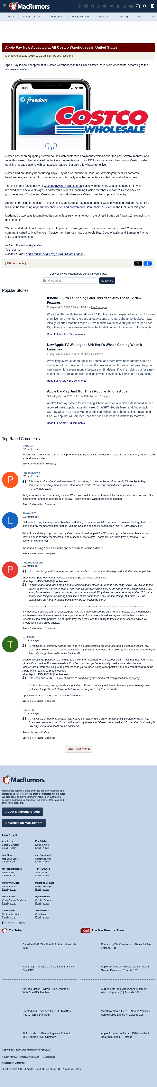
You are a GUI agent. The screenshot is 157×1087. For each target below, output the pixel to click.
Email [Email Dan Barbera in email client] (5, 902)
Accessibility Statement (13, 1063)
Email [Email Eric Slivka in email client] (38, 847)
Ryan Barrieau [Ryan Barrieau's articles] (43, 896)
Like (42, 463)
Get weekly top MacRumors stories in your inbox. (79, 273)
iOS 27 (10, 16)
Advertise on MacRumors (23, 822)
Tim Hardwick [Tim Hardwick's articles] (42, 868)
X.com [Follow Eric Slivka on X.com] (46, 847)
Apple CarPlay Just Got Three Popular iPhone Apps (89, 391)
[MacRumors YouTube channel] (111, 6)
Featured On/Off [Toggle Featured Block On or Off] (11, 1069)
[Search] (146, 6)
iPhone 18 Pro (31, 16)
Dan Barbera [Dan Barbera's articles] (8, 896)
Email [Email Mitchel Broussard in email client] (5, 875)
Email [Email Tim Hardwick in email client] (38, 875)
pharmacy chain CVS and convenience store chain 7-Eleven (74, 207)
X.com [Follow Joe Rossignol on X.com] (46, 861)
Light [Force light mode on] (71, 1069)
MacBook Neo (80, 16)
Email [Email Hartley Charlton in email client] (5, 889)
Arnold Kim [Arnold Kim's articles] (8, 840)
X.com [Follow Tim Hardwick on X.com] (46, 875)
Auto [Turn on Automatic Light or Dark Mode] (65, 1069)
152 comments (15, 263)
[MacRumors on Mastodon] (105, 6)
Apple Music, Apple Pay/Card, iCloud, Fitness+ (55, 253)
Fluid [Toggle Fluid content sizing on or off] (46, 1069)
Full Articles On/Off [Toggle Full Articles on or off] (32, 1069)
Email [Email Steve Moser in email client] (5, 916)
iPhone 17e (104, 16)
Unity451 (28, 445)
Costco (16, 249)
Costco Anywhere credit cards (63, 185)
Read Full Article (56, 334)
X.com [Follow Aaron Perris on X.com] (46, 916)
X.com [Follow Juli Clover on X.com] (13, 861)
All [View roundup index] (152, 16)
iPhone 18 (143, 16)
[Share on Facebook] (148, 263)
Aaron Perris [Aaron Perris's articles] (42, 910)
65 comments (77, 334)
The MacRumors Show (108, 929)
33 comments (77, 422)
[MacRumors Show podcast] (79, 6)
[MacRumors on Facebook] (93, 6)
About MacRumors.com (22, 811)
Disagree (50, 463)
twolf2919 (28, 637)
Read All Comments (78, 748)
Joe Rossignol (65, 55)
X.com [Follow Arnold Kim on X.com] (13, 847)
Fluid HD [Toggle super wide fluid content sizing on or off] (55, 1069)
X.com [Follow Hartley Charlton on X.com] (13, 889)
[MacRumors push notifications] (118, 6)
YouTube (15, 929)
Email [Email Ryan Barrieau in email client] (38, 902)
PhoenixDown (31, 472)
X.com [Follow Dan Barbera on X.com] (13, 902)
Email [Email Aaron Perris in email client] (38, 916)
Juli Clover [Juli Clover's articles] (7, 854)
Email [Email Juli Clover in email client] (5, 861)
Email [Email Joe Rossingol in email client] (38, 861)
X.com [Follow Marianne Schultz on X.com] (46, 889)
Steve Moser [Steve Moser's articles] (8, 910)
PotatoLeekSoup (33, 562)
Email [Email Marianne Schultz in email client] (38, 889)
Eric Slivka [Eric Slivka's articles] (41, 840)
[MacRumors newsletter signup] (131, 6)
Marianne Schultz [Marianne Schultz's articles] (44, 882)
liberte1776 (29, 513)
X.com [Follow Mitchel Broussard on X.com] (13, 875)
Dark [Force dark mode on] (78, 1069)
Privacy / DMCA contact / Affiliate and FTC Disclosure (28, 1057)
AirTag (124, 16)
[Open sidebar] (152, 7)
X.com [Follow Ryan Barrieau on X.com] (46, 902)
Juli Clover (97, 354)
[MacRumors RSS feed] (124, 6)
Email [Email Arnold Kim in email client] (5, 847)
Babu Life (28, 710)
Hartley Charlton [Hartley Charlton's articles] (11, 882)
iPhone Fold (56, 16)
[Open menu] (4, 6)
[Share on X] (138, 263)
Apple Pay (35, 245)
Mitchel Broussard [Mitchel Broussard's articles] (12, 868)
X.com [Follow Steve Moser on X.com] (13, 916)
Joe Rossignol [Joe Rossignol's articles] (43, 854)
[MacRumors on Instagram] (86, 6)
